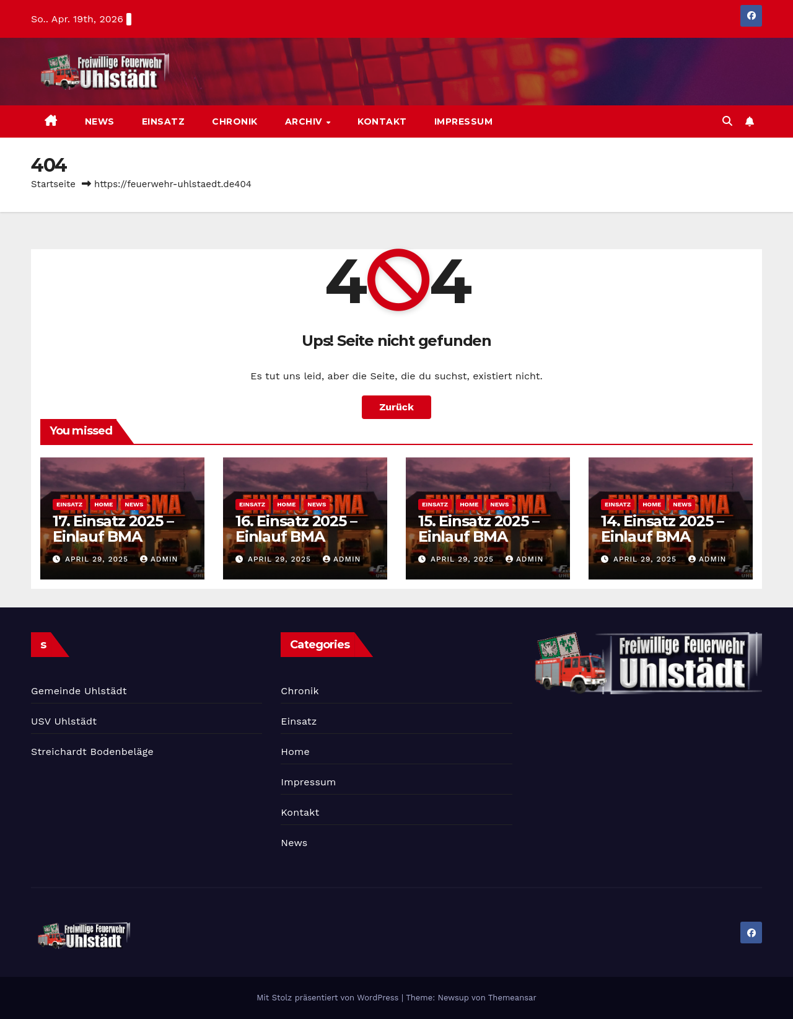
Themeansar (512, 997)
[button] (727, 121)
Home (103, 504)
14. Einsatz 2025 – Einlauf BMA (662, 528)
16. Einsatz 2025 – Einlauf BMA (295, 528)
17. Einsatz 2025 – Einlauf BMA (113, 528)
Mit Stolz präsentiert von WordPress (328, 997)
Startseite (53, 184)
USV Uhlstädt (64, 721)
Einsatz (163, 121)
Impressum (463, 121)
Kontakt (382, 121)
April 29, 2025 (98, 559)
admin (159, 559)
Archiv (305, 121)
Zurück (396, 407)
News (100, 121)
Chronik (235, 121)
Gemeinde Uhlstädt (79, 691)
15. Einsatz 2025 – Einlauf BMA (478, 528)
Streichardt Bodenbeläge (92, 751)
